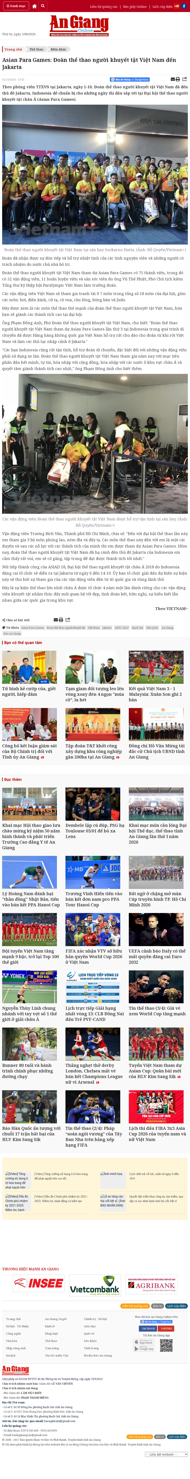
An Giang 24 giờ (56, 1339)
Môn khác (58, 49)
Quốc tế (89, 1354)
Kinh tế (50, 1347)
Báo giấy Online (135, 7)
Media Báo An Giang (98, 1376)
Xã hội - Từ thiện (17, 1347)
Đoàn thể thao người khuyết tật (66, 628)
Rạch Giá (137, 628)
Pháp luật (51, 1354)
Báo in (157, 1327)
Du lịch (10, 1376)
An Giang (167, 628)
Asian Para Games (32, 628)
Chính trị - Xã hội (95, 1339)
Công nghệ (13, 1354)
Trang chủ (13, 49)
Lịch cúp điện (163, 7)
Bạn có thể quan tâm (22, 642)
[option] (39, 1304)
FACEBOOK (148, 1349)
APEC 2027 (122, 628)
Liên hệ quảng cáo (103, 7)
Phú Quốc (152, 628)
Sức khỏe (90, 1361)
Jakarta (106, 628)
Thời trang (91, 1369)
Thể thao (36, 49)
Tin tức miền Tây (56, 1376)
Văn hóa (11, 1361)
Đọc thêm (12, 784)
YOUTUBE (166, 1349)
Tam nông (52, 1369)
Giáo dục (90, 1347)
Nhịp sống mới (16, 1369)
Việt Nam (94, 628)
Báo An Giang (12, 633)
